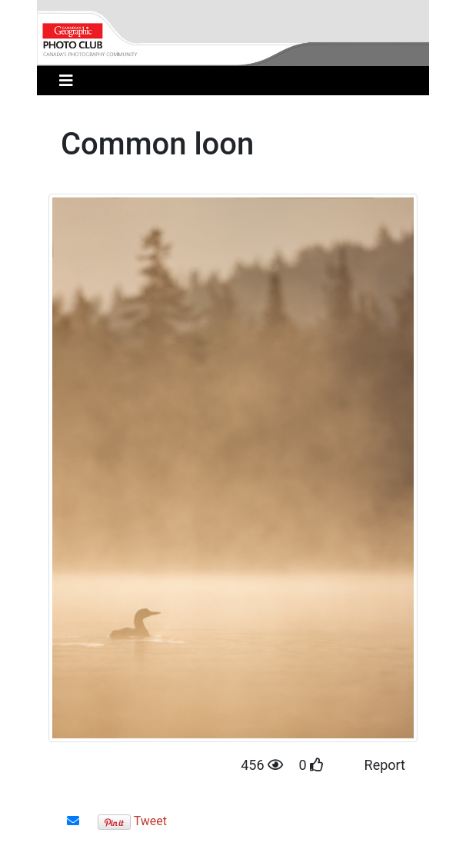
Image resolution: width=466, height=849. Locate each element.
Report (384, 765)
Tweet (150, 821)
